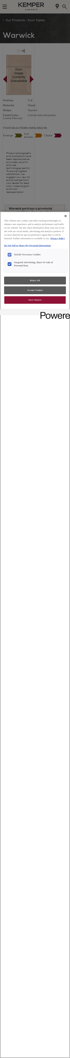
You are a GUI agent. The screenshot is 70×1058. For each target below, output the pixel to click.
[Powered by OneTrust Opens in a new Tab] (54, 312)
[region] (35, 635)
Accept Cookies (35, 290)
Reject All (35, 280)
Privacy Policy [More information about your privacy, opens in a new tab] (57, 238)
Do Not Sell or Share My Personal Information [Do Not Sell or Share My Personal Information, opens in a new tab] (27, 245)
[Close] (65, 216)
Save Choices (34, 300)
